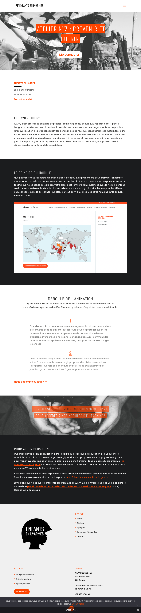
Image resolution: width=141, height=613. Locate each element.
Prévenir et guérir (23, 99)
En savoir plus (78, 604)
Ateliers (80, 523)
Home (79, 518)
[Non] (137, 605)
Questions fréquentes (87, 532)
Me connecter (69, 55)
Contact (81, 536)
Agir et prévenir (23, 583)
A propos (81, 527)
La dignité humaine (24, 89)
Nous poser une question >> (30, 381)
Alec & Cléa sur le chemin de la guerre (87, 477)
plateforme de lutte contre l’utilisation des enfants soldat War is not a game (69, 486)
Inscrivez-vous (69, 409)
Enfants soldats (22, 94)
